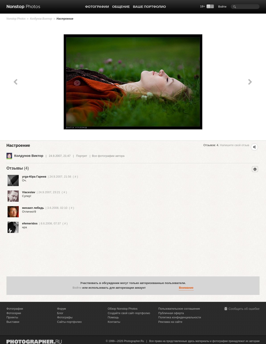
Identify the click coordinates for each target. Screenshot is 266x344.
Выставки (12, 321)
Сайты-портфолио (69, 321)
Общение (121, 6)
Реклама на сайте (170, 321)
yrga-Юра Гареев (34, 176)
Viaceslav (28, 192)
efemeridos (29, 223)
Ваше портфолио (149, 6)
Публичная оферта (171, 313)
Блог (60, 313)
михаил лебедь (33, 207)
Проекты (12, 317)
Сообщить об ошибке (244, 309)
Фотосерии (13, 313)
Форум (61, 308)
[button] (150, 288)
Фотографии (97, 6)
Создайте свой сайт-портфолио (129, 313)
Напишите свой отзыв (234, 145)
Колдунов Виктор (41, 18)
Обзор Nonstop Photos (122, 308)
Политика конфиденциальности (179, 317)
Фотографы (64, 317)
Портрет (81, 155)
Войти (222, 6)
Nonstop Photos (15, 18)
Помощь (113, 317)
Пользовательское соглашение (179, 308)
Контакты (114, 321)
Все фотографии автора (108, 155)
